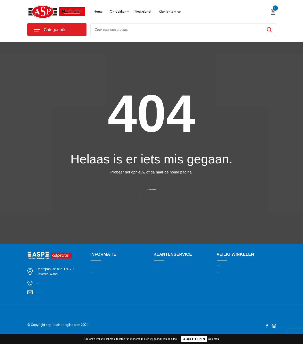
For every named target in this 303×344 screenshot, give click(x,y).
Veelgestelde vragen (104, 290)
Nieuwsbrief (142, 11)
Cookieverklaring (228, 281)
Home (98, 11)
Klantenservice (170, 11)
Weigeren (213, 338)
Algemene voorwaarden (233, 272)
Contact (159, 272)
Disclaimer (224, 299)
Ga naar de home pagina (151, 191)
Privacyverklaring (228, 290)
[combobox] (177, 29)
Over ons (96, 272)
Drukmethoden (164, 281)
